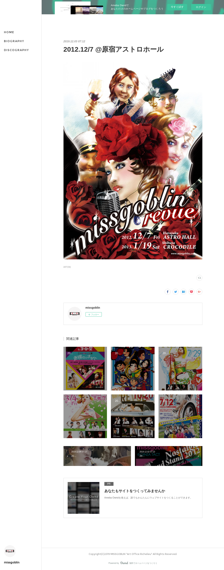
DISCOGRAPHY (16, 50)
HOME (9, 32)
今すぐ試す (177, 6)
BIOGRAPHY (14, 41)
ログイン (201, 7)
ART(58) (67, 267)
